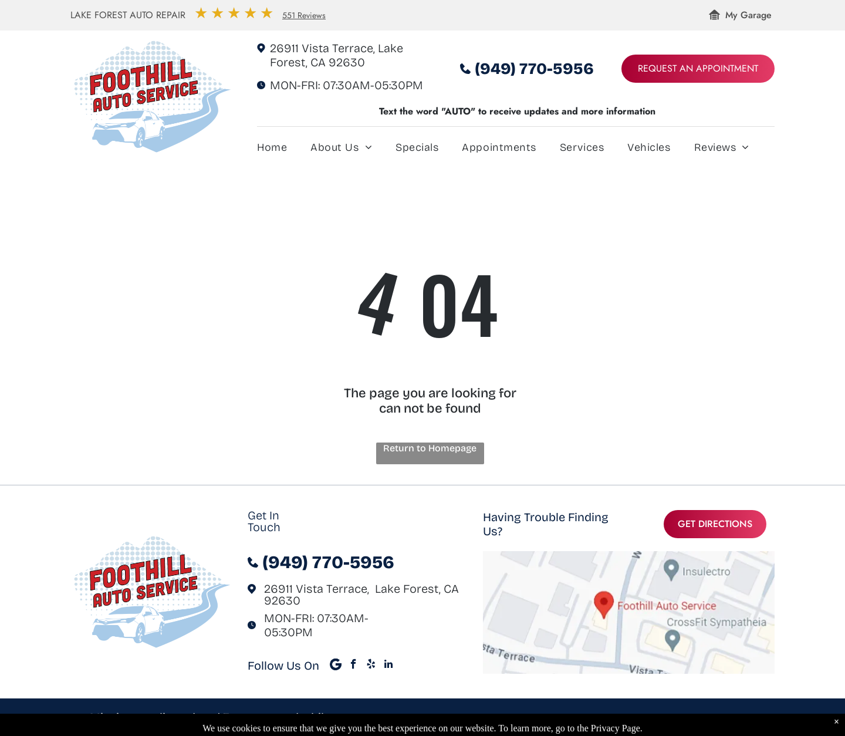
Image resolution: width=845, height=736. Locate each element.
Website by (730, 724)
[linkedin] (388, 665)
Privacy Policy (629, 724)
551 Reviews (304, 15)
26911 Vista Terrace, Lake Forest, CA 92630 (336, 55)
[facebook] (353, 665)
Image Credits (681, 724)
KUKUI (762, 724)
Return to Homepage (429, 448)
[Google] (336, 665)
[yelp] (371, 665)
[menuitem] (283, 150)
